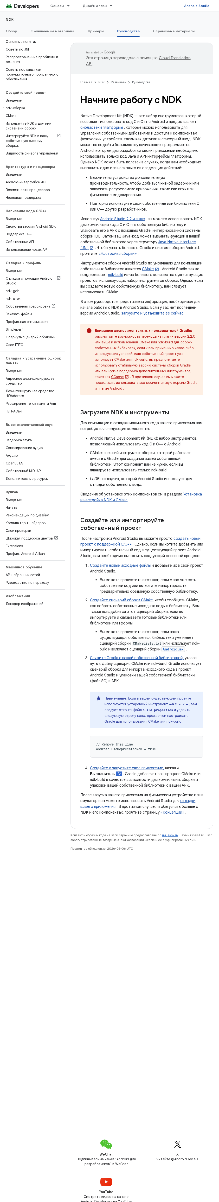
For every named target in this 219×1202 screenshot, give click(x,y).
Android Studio (197, 6)
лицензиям (170, 835)
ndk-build (115, 274)
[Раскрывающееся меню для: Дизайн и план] (113, 6)
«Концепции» (172, 812)
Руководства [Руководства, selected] (128, 31)
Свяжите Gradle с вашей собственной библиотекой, (137, 658)
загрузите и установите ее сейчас (152, 313)
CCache (117, 377)
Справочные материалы (174, 31)
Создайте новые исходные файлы (120, 565)
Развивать (118, 82)
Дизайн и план (95, 6)
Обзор (11, 31)
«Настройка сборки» (117, 253)
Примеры (96, 31)
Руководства (141, 82)
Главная (86, 82)
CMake (148, 269)
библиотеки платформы (101, 127)
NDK (10, 19)
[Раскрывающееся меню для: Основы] (70, 6)
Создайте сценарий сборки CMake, (122, 600)
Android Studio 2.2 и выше (122, 219)
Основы (57, 6)
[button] (31, 108)
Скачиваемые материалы (52, 31)
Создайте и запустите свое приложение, (127, 768)
